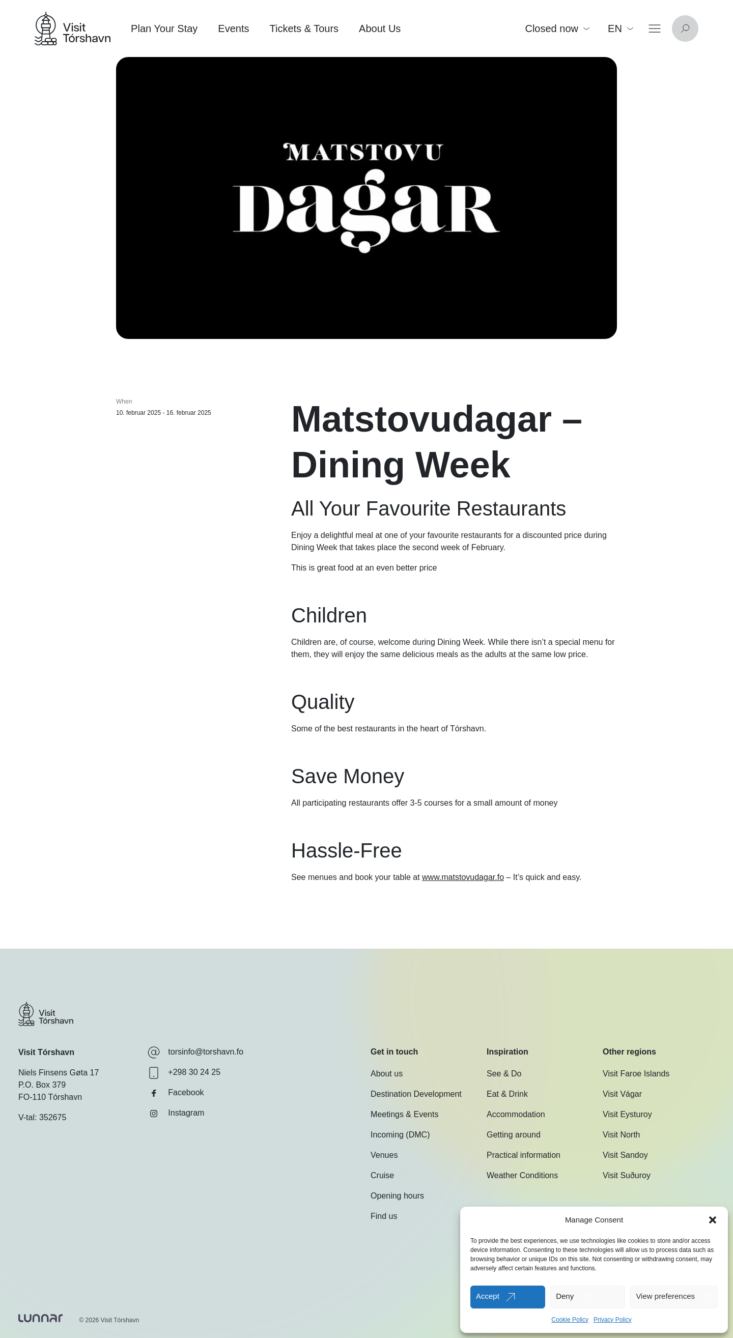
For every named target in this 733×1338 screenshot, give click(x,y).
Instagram (176, 1113)
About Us (380, 28)
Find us (384, 1216)
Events (233, 28)
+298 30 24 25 (184, 1073)
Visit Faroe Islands (636, 1073)
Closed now (557, 28)
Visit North (621, 1134)
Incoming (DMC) (400, 1134)
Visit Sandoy (625, 1155)
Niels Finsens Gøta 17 (58, 1072)
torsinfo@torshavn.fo (195, 1052)
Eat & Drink (507, 1094)
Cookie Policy (569, 1319)
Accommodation (516, 1114)
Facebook (176, 1093)
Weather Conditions (522, 1175)
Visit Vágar (622, 1094)
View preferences (665, 1296)
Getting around (514, 1134)
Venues (384, 1155)
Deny (565, 1296)
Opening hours (397, 1195)
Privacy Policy (613, 1319)
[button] (713, 1220)
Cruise (382, 1175)
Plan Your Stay (164, 28)
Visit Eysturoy (627, 1114)
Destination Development (416, 1094)
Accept (487, 1296)
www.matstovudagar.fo (463, 877)
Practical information (523, 1155)
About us (387, 1073)
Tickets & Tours (304, 28)
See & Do (504, 1073)
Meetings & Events (404, 1114)
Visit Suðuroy (627, 1175)
